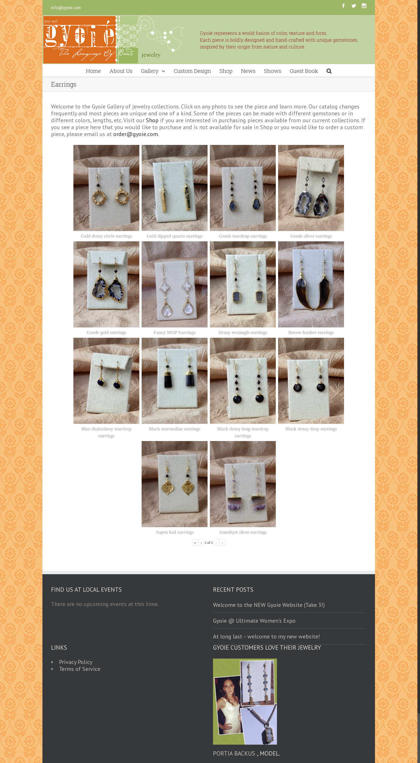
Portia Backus (234, 753)
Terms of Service (79, 669)
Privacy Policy (75, 662)
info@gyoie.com (66, 7)
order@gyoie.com (135, 134)
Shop (152, 120)
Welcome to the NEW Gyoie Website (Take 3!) (269, 605)
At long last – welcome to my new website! (266, 636)
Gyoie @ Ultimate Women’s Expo (254, 620)
